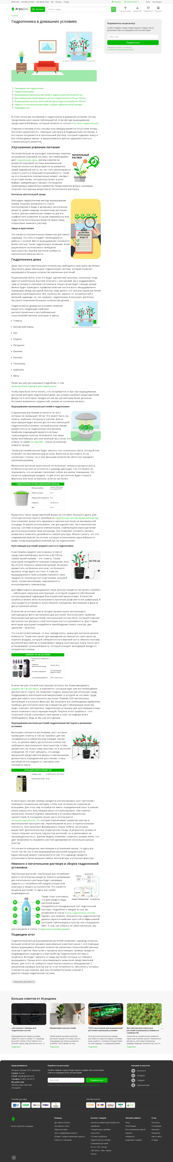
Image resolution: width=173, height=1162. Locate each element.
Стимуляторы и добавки (101, 1129)
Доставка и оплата (27, 2)
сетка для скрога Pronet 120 (27, 827)
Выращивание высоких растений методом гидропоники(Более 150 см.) (54, 101)
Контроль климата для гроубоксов (105, 1122)
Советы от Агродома (63, 1140)
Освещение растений (99, 1143)
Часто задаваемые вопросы (65, 1133)
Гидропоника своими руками (55, 935)
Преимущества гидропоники (30, 88)
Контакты (155, 1122)
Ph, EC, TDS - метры (99, 1147)
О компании (156, 1126)
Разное (94, 1154)
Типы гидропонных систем (81, 919)
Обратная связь (61, 1129)
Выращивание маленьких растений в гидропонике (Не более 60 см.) (52, 95)
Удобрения (95, 1126)
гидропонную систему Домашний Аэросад (35, 524)
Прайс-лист (15, 2)
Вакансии (155, 1129)
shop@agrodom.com (26, 1076)
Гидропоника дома (25, 91)
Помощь (59, 2)
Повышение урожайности (23, 988)
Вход (148, 2)
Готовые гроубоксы (99, 1136)
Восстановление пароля (135, 1129)
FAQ (52, 2)
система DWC (37, 445)
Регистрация (157, 2)
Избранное (130, 1136)
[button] (11, 1032)
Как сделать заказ (42, 2)
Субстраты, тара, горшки (101, 1150)
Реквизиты (155, 1133)
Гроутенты (95, 1133)
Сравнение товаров (133, 1140)
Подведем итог (23, 108)
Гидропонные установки (101, 1140)
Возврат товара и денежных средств (69, 1136)
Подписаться (133, 42)
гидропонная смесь (28, 163)
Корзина (128, 1133)
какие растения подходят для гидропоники (36, 389)
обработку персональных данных (121, 50)
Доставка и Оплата (62, 1122)
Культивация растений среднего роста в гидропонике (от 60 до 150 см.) (54, 98)
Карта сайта (156, 1136)
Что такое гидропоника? (86, 123)
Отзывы (66, 2)
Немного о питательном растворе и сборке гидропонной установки (52, 104)
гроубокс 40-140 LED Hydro (26, 695)
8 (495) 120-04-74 (27, 1079)
